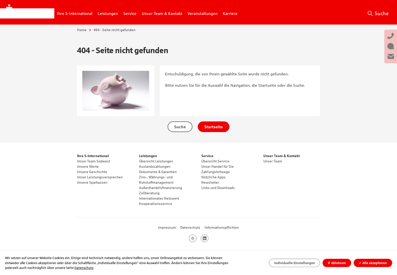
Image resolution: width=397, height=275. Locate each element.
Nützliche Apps (213, 177)
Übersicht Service (215, 161)
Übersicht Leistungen (156, 161)
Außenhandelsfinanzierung (160, 188)
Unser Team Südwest (93, 161)
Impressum (167, 227)
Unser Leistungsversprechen (100, 177)
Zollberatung (149, 193)
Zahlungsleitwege (215, 172)
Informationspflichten (222, 227)
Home (82, 30)
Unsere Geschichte (92, 172)
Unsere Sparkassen (92, 182)
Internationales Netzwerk (159, 198)
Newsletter (210, 182)
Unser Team (272, 161)
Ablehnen (337, 263)
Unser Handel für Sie (217, 166)
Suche (382, 13)
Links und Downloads (218, 188)
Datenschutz (190, 227)
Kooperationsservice (155, 204)
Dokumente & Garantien (158, 172)
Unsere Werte (88, 166)
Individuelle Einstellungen (294, 263)
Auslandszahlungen (154, 166)
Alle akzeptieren (373, 263)
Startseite (213, 126)
